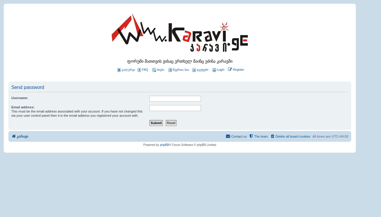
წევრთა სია (178, 70)
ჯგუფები (200, 70)
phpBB (164, 145)
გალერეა (126, 70)
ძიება (158, 70)
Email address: (23, 107)
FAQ (143, 70)
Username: (19, 98)
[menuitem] (218, 70)
